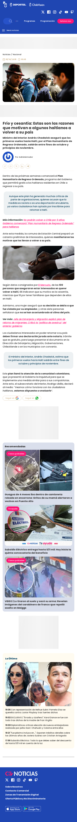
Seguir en (12, 398)
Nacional (17, 54)
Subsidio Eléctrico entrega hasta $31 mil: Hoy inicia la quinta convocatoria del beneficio (38, 551)
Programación (47, 21)
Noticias (7, 54)
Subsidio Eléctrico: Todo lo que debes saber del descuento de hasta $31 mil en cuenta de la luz (38, 742)
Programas (29, 21)
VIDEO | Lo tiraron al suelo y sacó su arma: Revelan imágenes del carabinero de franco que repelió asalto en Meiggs (36, 604)
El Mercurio (44, 285)
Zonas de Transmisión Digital (22, 794)
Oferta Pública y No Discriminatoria (25, 798)
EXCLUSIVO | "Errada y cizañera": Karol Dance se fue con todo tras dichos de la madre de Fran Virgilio (36, 719)
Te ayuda (12, 508)
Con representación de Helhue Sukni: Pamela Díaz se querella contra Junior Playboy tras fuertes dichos (35, 711)
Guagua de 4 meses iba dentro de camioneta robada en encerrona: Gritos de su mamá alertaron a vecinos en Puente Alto (38, 498)
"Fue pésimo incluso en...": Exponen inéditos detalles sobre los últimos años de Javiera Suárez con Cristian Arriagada (37, 734)
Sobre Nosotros (14, 786)
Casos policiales (16, 453)
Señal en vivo (65, 21)
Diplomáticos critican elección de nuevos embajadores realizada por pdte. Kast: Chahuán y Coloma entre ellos (36, 726)
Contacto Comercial (17, 790)
